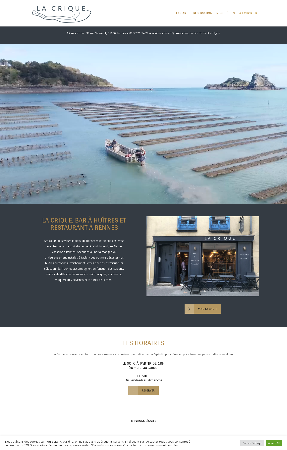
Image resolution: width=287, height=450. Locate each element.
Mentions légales (143, 421)
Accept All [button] (274, 443)
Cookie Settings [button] (252, 443)
